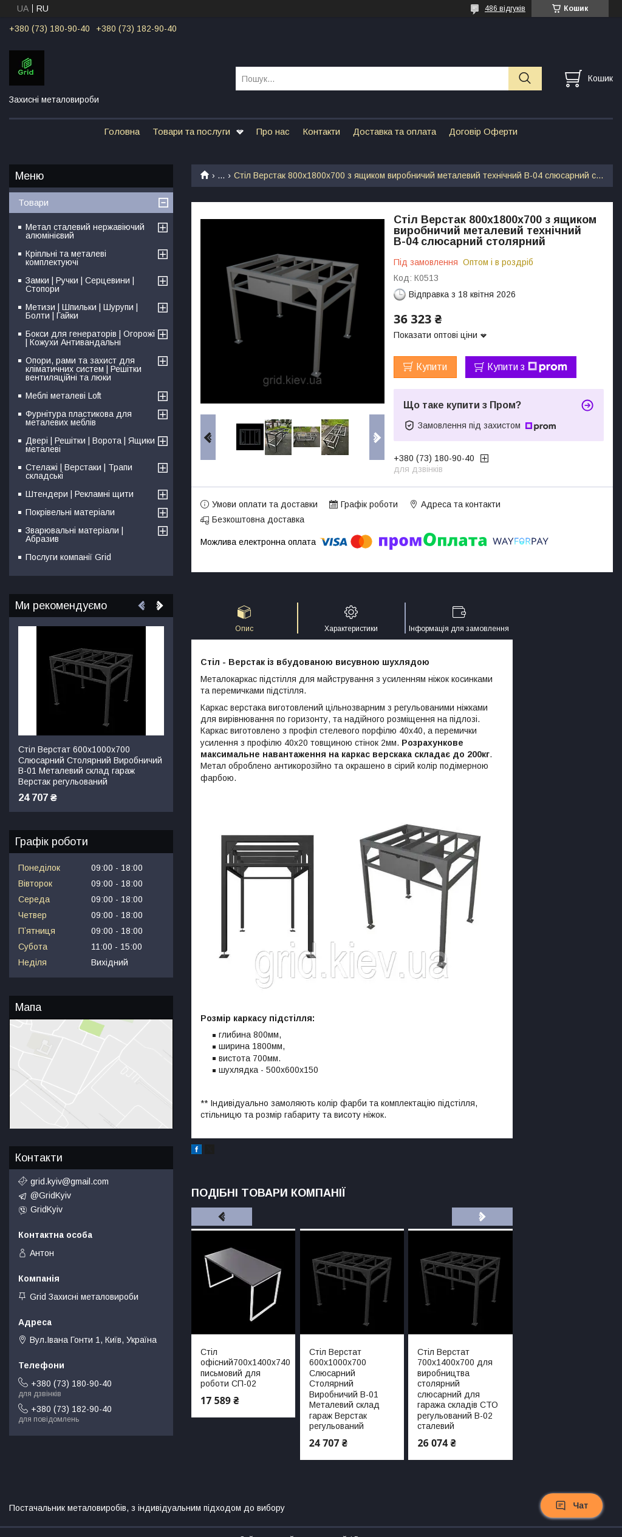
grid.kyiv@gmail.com (69, 1181)
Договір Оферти (483, 131)
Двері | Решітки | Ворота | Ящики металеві (90, 445)
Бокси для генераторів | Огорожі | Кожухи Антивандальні (90, 338)
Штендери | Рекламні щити (80, 494)
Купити (431, 367)
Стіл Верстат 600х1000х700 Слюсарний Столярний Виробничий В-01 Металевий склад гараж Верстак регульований (344, 1389)
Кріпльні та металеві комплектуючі (66, 258)
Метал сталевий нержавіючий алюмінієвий (85, 231)
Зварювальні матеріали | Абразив (74, 534)
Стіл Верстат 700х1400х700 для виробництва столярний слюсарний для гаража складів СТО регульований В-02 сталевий (457, 1389)
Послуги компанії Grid (68, 557)
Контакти (321, 131)
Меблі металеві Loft (63, 395)
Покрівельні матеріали (70, 512)
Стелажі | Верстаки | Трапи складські (79, 471)
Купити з (527, 367)
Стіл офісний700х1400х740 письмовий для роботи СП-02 (243, 1368)
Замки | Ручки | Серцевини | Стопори (80, 284)
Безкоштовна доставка (258, 519)
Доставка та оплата (394, 131)
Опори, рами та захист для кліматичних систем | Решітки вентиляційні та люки (84, 369)
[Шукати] (525, 78)
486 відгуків (505, 8)
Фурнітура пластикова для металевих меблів (79, 418)
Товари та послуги (191, 131)
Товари (33, 202)
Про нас (273, 131)
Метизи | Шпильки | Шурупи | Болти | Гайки (82, 311)
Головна (122, 131)
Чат (571, 1505)
